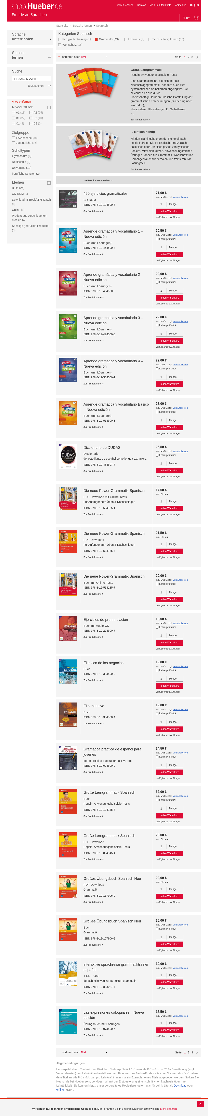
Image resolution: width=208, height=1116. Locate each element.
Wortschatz (72, 44)
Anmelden (180, 5)
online (60, 1089)
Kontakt (141, 5)
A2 (39, 112)
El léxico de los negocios (103, 663)
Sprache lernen (82, 25)
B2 (39, 118)
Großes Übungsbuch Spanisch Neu (112, 879)
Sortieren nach (71, 56)
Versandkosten (180, 197)
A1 (21, 112)
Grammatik (110, 39)
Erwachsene (27, 138)
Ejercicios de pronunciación (105, 620)
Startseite (62, 25)
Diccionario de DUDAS (101, 448)
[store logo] (36, 10)
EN (197, 5)
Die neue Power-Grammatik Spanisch (114, 491)
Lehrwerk (136, 39)
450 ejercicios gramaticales (105, 194)
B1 (21, 118)
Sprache (22, 36)
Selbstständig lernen (168, 39)
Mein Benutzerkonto (160, 5)
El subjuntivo (93, 706)
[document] (104, 1109)
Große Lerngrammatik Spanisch (109, 792)
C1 (20, 123)
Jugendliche (27, 142)
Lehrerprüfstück (167, 239)
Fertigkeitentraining (77, 39)
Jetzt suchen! (36, 85)
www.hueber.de (125, 5)
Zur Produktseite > (93, 211)
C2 (38, 123)
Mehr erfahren (168, 1108)
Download (180, 1085)
